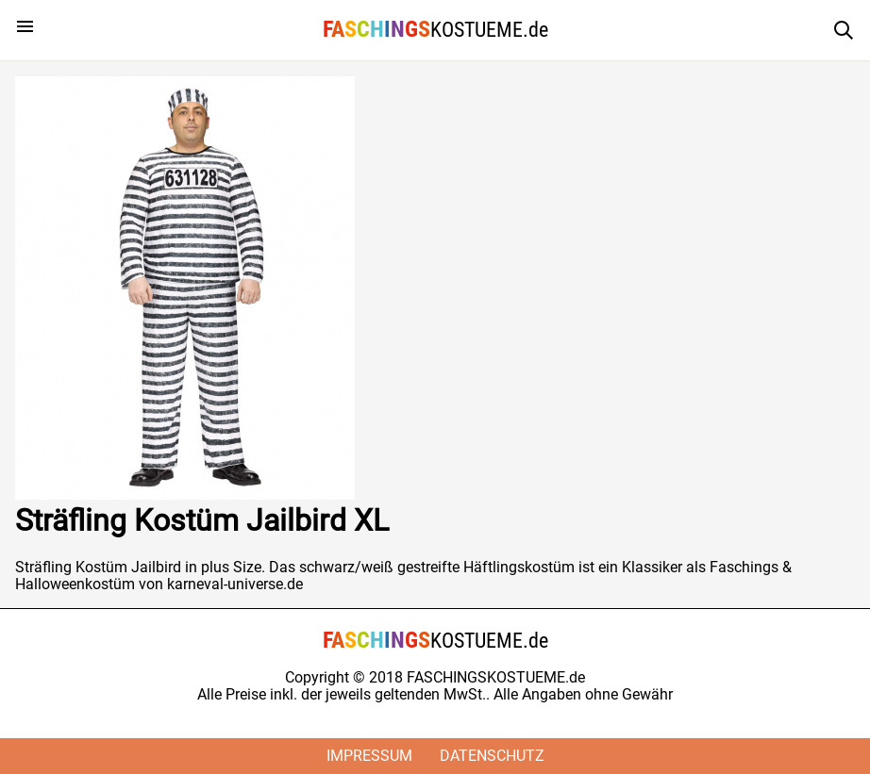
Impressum (369, 756)
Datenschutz (492, 756)
